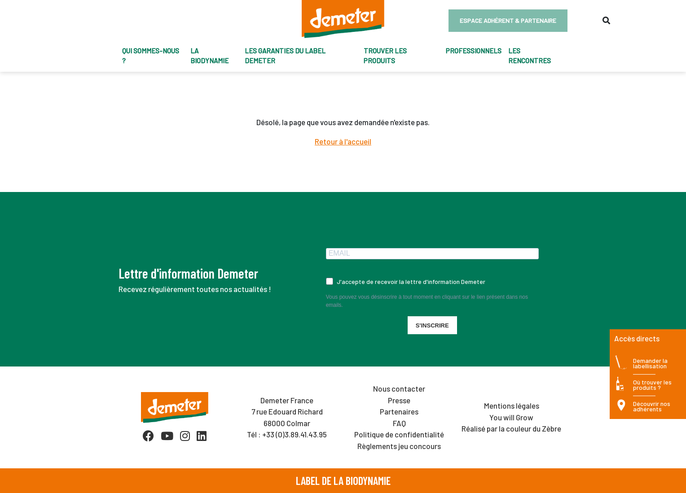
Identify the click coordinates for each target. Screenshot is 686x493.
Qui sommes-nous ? (150, 56)
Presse (399, 400)
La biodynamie (209, 56)
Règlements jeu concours (399, 445)
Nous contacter (399, 388)
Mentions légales (511, 405)
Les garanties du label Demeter (285, 56)
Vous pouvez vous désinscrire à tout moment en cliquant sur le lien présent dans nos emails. (427, 301)
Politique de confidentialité (399, 434)
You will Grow (511, 417)
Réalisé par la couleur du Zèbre (511, 428)
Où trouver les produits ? (652, 385)
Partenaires (399, 411)
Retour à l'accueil (343, 141)
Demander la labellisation (650, 363)
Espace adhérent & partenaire (508, 20)
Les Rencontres (529, 56)
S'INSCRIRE (432, 325)
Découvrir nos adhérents (651, 406)
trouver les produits (385, 56)
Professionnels (473, 51)
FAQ (399, 423)
